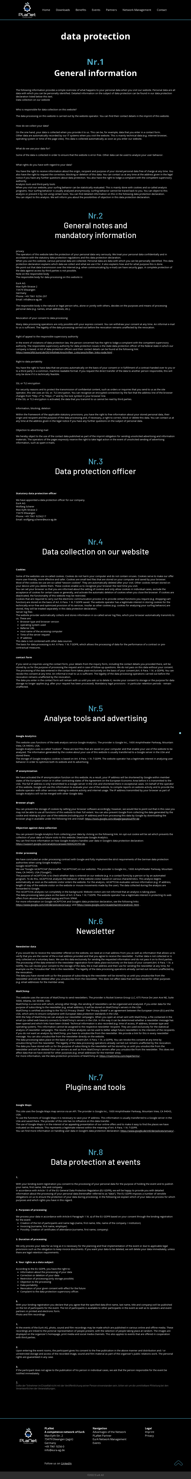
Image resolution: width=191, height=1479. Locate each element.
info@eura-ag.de (55, 1450)
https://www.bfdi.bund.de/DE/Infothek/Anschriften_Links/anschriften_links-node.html (64, 352)
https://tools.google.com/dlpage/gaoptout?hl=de (112, 818)
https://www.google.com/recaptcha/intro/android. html (108, 904)
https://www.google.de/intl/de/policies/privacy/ (147, 1130)
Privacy (149, 1435)
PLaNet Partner (102, 1435)
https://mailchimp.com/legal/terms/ (119, 1055)
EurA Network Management (109, 1439)
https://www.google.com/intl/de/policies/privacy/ (43, 904)
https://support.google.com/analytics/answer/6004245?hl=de (50, 843)
